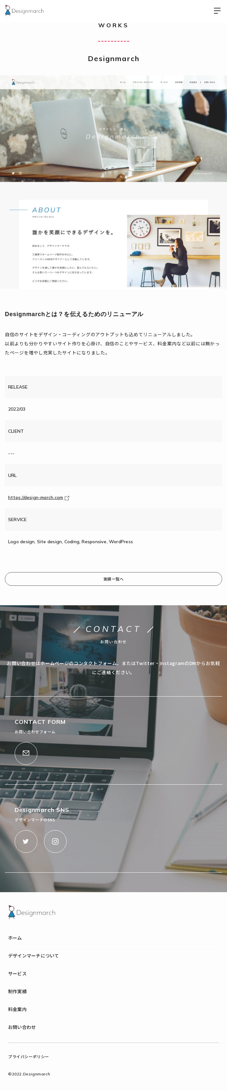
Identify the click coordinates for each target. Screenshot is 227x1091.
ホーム (15, 937)
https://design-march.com (38, 497)
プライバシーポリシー (28, 1056)
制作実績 (17, 991)
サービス (17, 973)
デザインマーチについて (33, 955)
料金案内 (17, 1009)
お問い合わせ (22, 1027)
